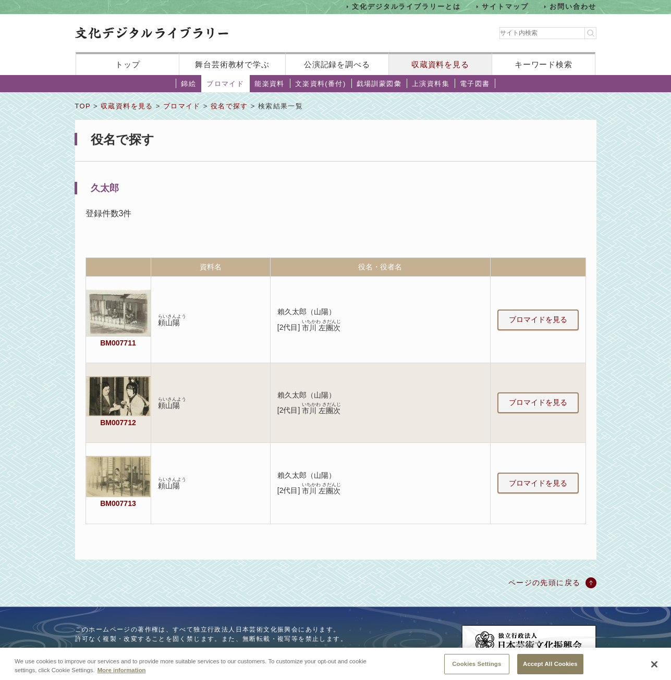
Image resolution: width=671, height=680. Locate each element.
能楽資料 (269, 84)
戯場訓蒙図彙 (379, 84)
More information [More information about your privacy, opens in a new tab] (121, 676)
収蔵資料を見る (440, 64)
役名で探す (229, 106)
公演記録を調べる (337, 64)
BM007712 (118, 422)
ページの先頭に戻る (544, 582)
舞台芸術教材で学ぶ (232, 64)
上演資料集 (430, 84)
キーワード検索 (543, 64)
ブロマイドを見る (538, 319)
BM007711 (118, 343)
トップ (127, 64)
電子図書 (475, 84)
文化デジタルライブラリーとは (406, 6)
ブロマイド (225, 84)
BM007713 (118, 503)
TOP (83, 106)
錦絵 (188, 84)
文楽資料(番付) (320, 84)
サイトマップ (505, 6)
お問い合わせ (573, 6)
